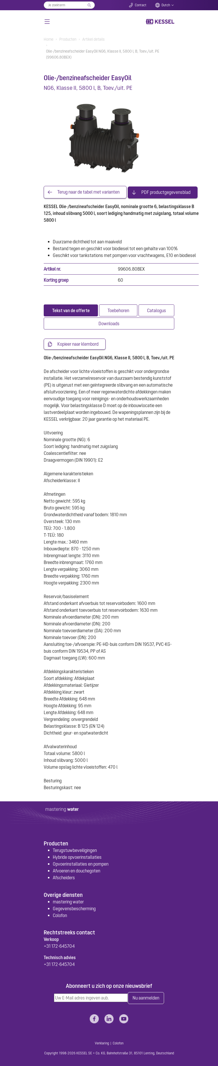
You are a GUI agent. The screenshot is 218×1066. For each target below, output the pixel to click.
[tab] (71, 310)
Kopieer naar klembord (77, 343)
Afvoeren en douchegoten (76, 870)
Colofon (60, 914)
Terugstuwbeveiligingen (75, 850)
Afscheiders (64, 877)
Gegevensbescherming (74, 908)
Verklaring (102, 1043)
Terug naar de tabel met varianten (88, 191)
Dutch (166, 5)
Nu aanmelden (146, 997)
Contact (140, 5)
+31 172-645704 (59, 945)
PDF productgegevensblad (165, 191)
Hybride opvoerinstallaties (77, 856)
